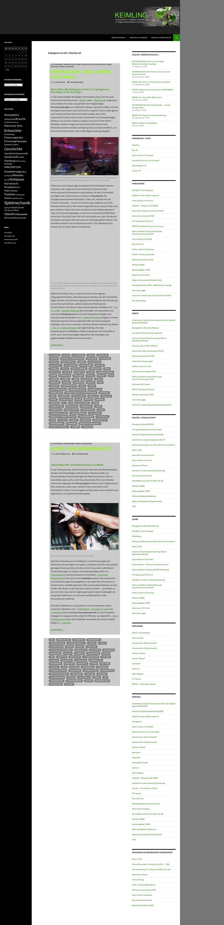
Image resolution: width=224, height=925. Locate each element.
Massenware (55, 664)
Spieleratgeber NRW (141, 270)
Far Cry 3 (102, 375)
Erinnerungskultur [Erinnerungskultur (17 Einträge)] (13, 137)
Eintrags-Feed (9, 236)
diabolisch (91, 646)
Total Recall (102, 417)
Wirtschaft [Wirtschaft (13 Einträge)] (9, 218)
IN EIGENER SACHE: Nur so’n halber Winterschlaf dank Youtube (148, 62)
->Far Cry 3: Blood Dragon (64, 327)
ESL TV (135, 150)
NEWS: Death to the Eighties (144, 123)
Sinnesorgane (107, 670)
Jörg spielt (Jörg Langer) (142, 361)
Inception (62, 657)
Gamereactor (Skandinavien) (144, 648)
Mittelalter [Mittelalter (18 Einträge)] (18, 175)
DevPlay (135, 145)
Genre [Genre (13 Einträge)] (15, 144)
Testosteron (95, 413)
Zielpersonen (56, 684)
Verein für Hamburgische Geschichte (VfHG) (151, 295)
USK (105, 677)
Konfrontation (69, 386)
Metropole (82, 664)
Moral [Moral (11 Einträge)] (6, 180)
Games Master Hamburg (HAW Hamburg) (150, 569)
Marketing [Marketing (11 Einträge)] (8, 175)
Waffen (89, 681)
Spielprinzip (77, 674)
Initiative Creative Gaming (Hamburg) (148, 470)
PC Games (136, 679)
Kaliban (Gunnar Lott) (141, 366)
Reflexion (54, 403)
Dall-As (65, 369)
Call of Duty (55, 365)
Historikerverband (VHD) (143, 216)
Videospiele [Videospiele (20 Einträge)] (20, 214)
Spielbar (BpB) (138, 264)
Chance (102, 643)
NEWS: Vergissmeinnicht (82, 448)
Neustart (54, 667)
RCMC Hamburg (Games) (143, 254)
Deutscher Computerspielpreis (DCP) (148, 439)
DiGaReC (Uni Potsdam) (142, 190)
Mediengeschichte (77, 389)
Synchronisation (78, 413)
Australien (105, 358)
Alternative (79, 640)
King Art (90, 382)
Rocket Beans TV (139, 165)
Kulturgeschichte (58, 389)
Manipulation (96, 660)
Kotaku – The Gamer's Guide (144, 788)
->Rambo (82, 100)
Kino (100, 382)
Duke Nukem (95, 369)
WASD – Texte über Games (144, 684)
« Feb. (7, 70)
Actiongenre (78, 355)
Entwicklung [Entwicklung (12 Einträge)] (9, 134)
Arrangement (94, 640)
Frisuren (54, 379)
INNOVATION (69, 64)
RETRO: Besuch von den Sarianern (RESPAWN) (152, 89)
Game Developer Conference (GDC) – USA (151, 864)
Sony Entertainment (59, 674)
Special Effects (71, 410)
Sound (98, 406)
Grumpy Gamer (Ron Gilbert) (145, 346)
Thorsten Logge (139, 290)
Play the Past (137, 244)
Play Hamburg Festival (142, 239)
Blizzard (54, 362)
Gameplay (79, 653)
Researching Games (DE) (143, 259)
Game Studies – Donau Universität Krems (150, 564)
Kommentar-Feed (11, 239)
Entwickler (65, 375)
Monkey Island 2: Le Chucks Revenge (81, 393)
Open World (99, 64)
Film (111, 375)
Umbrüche (85, 420)
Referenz (100, 399)
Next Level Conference (142, 895)
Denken (80, 646)
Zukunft (69, 684)
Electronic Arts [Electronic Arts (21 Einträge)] (13, 125)
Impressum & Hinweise (138, 37)
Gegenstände (93, 653)
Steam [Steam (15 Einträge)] (14, 207)
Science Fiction (56, 406)
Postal (53, 399)
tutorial (63, 420)
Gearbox (65, 379)
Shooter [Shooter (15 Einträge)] (8, 198)
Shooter (69, 67)
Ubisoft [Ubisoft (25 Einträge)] (9, 214)
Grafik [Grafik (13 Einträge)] (21, 157)
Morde (94, 664)
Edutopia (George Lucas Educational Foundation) (153, 445)
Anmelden (8, 232)
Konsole (54, 660)
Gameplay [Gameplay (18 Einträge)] (21, 141)
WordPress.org (10, 243)
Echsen (91, 372)
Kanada (66, 382)
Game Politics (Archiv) (142, 460)
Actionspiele (57, 64)
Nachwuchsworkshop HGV (144, 371)
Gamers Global (138, 653)
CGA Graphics (71, 365)
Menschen (69, 664)
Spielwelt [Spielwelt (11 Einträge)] (7, 208)
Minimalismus (56, 393)
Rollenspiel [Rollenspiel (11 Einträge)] (20, 195)
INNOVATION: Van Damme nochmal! (81, 74)
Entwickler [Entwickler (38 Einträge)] (13, 130)
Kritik (82, 386)
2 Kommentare (76, 82)
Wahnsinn (71, 423)
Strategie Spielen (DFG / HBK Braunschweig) (151, 285)
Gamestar (136, 663)
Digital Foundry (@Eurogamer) (145, 195)
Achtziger (54, 355)
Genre (75, 379)
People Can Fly (79, 396)
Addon (91, 355)
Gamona (135, 668)
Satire (95, 403)
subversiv (102, 674)
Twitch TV (136, 170)
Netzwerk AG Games (141, 384)
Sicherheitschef (91, 670)
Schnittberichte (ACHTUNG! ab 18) (147, 481)
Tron (52, 420)
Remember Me (87, 667)
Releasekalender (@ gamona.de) (146, 803)
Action (66, 355)
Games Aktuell (138, 658)
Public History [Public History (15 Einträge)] (11, 190)
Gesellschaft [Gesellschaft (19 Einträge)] (11, 156)
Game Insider (138, 638)
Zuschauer (87, 427)
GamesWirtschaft (140, 762)
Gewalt (99, 379)
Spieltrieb (90, 674)
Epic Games (78, 375)
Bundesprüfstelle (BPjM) (143, 424)
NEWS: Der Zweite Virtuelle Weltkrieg (149, 115)
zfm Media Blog (139, 300)
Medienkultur (95, 389)
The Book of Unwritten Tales (62, 417)
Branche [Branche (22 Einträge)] (20, 118)
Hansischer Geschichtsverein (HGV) (148, 211)
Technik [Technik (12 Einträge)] (21, 208)
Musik (52, 396)
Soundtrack (55, 410)
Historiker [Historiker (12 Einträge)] (8, 164)
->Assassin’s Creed (99, 609)
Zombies (75, 427)
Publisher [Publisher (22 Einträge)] (10, 194)
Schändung (102, 667)
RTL (64, 403)
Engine (53, 375)
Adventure (102, 355)
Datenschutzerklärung (161, 37)
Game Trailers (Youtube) (142, 155)
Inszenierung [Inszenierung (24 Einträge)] (12, 171)
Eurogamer (137, 721)
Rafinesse (74, 667)
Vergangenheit (56, 423)
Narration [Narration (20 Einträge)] (9, 183)
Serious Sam (72, 406)
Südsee (101, 410)
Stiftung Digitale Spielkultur (144, 496)
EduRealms (137, 536)
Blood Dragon (68, 362)
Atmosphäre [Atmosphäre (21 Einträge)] (11, 114)
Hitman (106, 653)
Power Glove (66, 399)
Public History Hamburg (143, 249)
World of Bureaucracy (90, 423)
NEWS (77, 443)
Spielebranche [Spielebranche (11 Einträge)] (17, 198)
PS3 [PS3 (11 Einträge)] (18, 187)
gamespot (136, 752)
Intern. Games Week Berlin (144, 885)
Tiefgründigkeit (86, 417)
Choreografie (56, 646)
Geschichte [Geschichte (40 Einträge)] (13, 149)
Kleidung (54, 386)
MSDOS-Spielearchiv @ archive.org (147, 226)
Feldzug (67, 653)
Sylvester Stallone (58, 413)
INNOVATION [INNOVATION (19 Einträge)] (12, 167)
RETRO (62, 67)
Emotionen (95, 650)
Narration (64, 396)
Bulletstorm (94, 362)
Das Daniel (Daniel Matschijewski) (147, 333)
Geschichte (87, 379)
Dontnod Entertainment (61, 650)
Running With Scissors (79, 403)
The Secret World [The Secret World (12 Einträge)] (11, 210)
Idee (52, 657)
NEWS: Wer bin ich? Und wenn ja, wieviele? (151, 82)
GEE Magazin (138, 674)
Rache (78, 399)
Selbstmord (75, 670)
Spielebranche (88, 410)
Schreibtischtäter (58, 670)
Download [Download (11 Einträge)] (14, 122)
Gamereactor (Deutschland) (144, 643)
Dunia (107, 369)
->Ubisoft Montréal (69, 310)
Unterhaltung (100, 420)
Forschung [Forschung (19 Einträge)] (10, 141)
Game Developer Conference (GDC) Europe (151, 869)
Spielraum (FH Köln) (141, 275)
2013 (52, 640)
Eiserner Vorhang (105, 372)
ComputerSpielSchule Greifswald (146, 429)
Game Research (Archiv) (142, 200)
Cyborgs (54, 369)
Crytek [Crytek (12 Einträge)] (7, 122)
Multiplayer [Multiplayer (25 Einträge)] (16, 179)
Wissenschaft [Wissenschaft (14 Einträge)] (20, 218)
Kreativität (67, 660)
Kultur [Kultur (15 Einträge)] (23, 171)
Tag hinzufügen (57, 677)
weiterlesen (58, 344)
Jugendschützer (91, 657)
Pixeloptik (106, 396)
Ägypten (54, 358)
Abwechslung (64, 640)
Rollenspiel (86, 443)
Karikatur (78, 382)
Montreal (104, 393)
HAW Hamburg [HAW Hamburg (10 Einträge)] (20, 161)
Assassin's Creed (57, 643)
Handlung (54, 382)
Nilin (64, 667)
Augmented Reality (76, 643)
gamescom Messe (139, 465)
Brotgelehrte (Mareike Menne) (145, 328)
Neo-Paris (105, 664)
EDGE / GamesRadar (141, 632)
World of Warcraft (59, 427)
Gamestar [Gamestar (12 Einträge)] (8, 145)
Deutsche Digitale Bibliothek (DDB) (147, 434)
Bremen (82, 362)
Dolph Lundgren (79, 369)
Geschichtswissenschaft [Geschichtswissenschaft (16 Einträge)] (16, 153)
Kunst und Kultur (84, 64)
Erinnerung (109, 650)
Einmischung (81, 650)
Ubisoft (74, 420)
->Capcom (65, 622)
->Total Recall (99, 100)
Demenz (69, 646)
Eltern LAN (137, 450)
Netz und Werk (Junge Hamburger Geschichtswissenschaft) (147, 232)
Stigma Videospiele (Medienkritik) (147, 280)
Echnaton (79, 372)
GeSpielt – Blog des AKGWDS (145, 205)
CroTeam (100, 365)
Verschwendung (74, 681)
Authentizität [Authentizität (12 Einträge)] (9, 119)
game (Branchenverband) (143, 455)
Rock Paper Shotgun (141, 809)
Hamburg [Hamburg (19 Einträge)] (9, 160)
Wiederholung (102, 681)
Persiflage (93, 396)
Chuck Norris (86, 365)
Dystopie (67, 372)
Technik (71, 677)
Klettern (106, 657)
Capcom (92, 643)
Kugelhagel (81, 660)
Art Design (91, 358)
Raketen (88, 399)
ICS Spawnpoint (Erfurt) (142, 221)
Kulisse (92, 386)
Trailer (97, 677)
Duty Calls (55, 372)
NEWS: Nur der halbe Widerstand (147, 97)
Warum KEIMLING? (119, 37)
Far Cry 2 (90, 375)
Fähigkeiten (55, 653)
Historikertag (138, 879)
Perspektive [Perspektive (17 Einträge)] (10, 187)
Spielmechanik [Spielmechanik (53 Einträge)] (17, 202)
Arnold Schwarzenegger (72, 358)
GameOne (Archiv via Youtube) (145, 160)
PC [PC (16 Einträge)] (17, 183)
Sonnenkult (86, 406)
